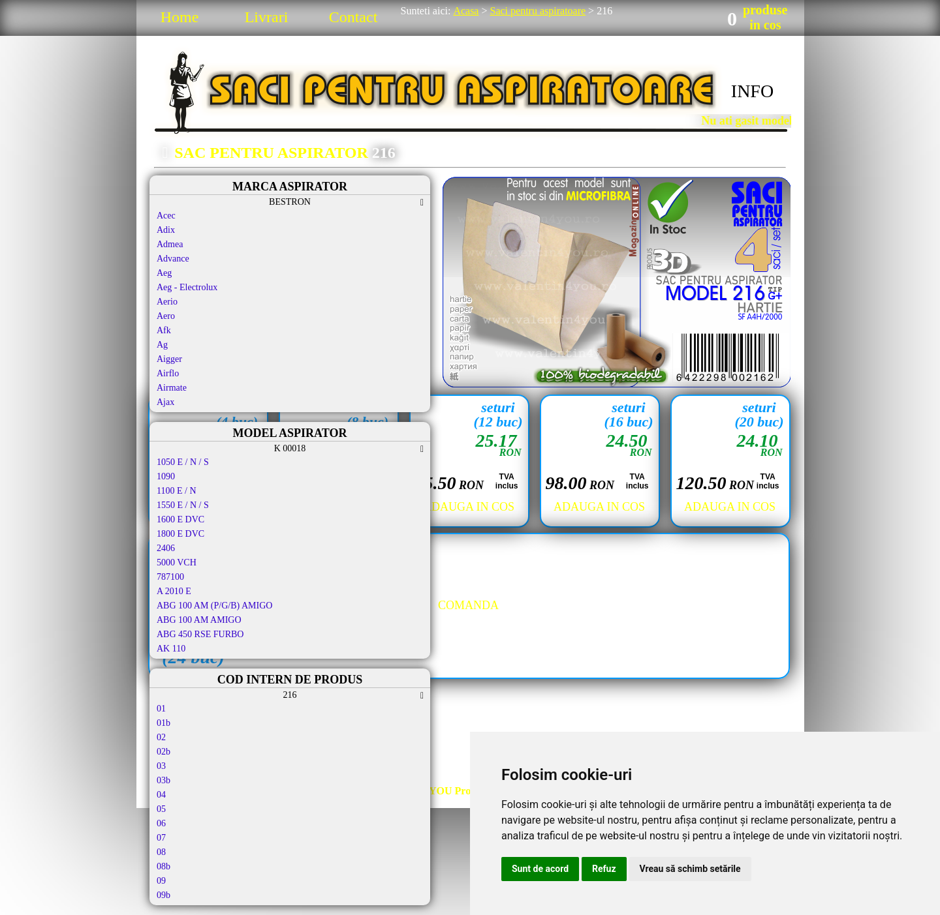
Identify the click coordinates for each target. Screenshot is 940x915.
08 (161, 852)
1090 (166, 476)
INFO (752, 91)
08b (163, 866)
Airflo (168, 373)
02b (163, 752)
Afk (164, 330)
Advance (173, 258)
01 (161, 708)
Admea (170, 244)
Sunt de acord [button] (540, 868)
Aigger (169, 359)
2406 (166, 548)
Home (180, 16)
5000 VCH (176, 562)
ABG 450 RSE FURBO (200, 634)
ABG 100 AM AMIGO (199, 620)
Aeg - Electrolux (187, 287)
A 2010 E (174, 591)
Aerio (167, 302)
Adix (166, 230)
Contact (353, 16)
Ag (162, 345)
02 (161, 737)
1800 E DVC (180, 534)
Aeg (164, 273)
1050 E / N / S (183, 462)
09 (161, 881)
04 (161, 795)
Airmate (172, 388)
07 (161, 838)
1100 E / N (176, 491)
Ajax (165, 402)
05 (161, 809)
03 (161, 766)
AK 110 (171, 648)
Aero (166, 316)
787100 (170, 577)
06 (161, 823)
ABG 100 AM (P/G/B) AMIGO (214, 605)
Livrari (267, 16)
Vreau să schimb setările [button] (690, 868)
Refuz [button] (604, 868)
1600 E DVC (180, 519)
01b (163, 723)
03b (163, 780)
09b (163, 895)
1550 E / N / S (183, 505)
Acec (166, 215)
